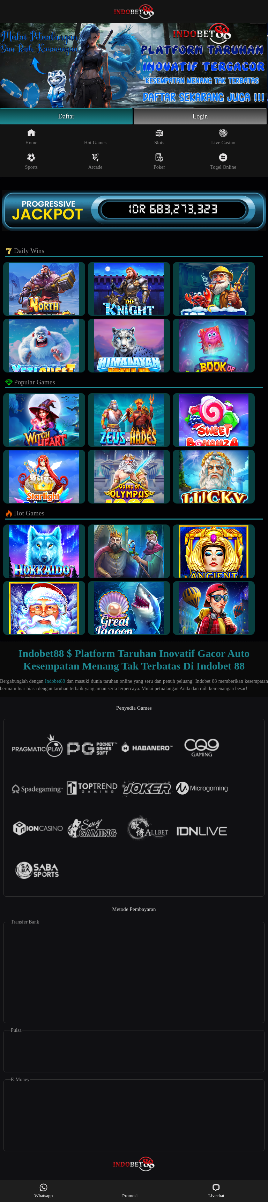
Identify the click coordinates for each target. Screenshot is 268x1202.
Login (200, 116)
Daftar (66, 116)
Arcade (95, 161)
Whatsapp (44, 1190)
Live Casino (223, 137)
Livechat (216, 1190)
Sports (31, 161)
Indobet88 (55, 681)
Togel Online (223, 161)
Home (31, 137)
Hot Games (95, 137)
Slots (159, 137)
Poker (159, 161)
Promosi (129, 1190)
